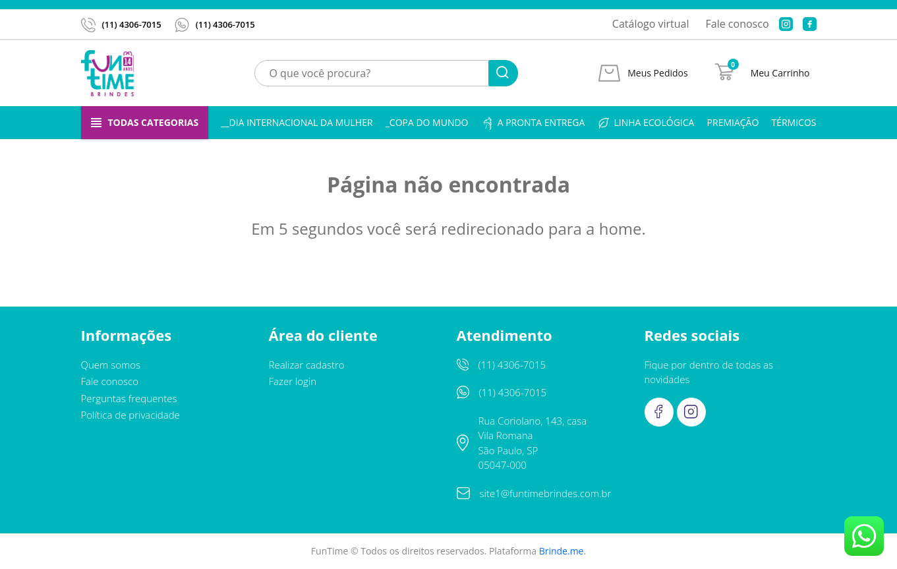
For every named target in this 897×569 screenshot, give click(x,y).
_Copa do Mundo (427, 122)
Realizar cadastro (307, 364)
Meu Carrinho (780, 73)
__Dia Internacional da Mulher (296, 122)
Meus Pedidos (657, 73)
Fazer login (293, 381)
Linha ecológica (645, 123)
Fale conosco (737, 23)
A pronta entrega (533, 123)
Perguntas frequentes (129, 398)
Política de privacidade (130, 414)
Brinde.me (561, 551)
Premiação (733, 122)
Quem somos (111, 364)
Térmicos (793, 122)
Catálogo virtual (650, 23)
